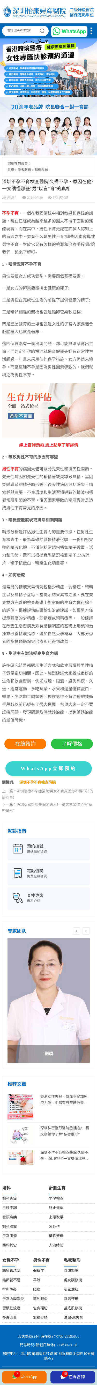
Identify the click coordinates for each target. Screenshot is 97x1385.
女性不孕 (10, 1260)
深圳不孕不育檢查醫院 (37, 783)
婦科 (6, 1188)
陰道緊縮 (71, 1271)
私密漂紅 (71, 1290)
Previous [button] (76, 931)
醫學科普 (41, 170)
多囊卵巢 (9, 1318)
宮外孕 (54, 1227)
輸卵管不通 (11, 1280)
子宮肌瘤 (9, 1236)
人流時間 (56, 1246)
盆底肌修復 (73, 1308)
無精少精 (40, 1318)
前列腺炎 (40, 1299)
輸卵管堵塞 (11, 1271)
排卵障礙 (9, 1290)
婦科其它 (9, 1246)
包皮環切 (40, 1308)
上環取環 (56, 1217)
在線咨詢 (73, 1376)
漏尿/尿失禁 (73, 1318)
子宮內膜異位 (13, 1299)
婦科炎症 (9, 1199)
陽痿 (36, 1290)
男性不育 (41, 1260)
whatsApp (24, 1376)
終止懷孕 (56, 1208)
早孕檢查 (56, 1199)
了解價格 (72, 744)
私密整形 (72, 1260)
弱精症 (38, 1271)
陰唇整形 (71, 1299)
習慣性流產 (11, 1308)
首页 (11, 170)
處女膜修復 (73, 1280)
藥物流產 (56, 1236)
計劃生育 (57, 1188)
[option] (49, 1000)
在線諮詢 (25, 744)
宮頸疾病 (9, 1217)
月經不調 (9, 1208)
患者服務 (24, 170)
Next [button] (86, 931)
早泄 (36, 1280)
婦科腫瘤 (9, 1227)
